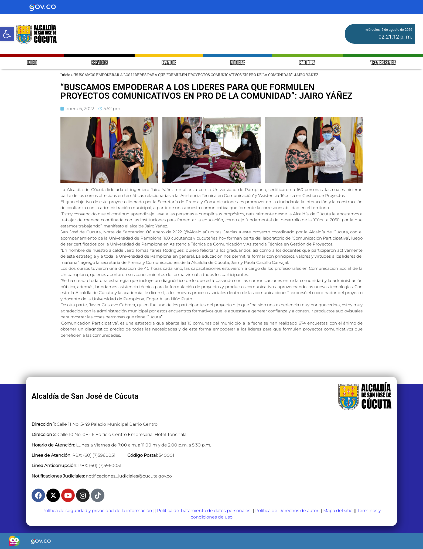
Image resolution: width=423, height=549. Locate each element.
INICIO (32, 63)
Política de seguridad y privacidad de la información (97, 510)
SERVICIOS (99, 63)
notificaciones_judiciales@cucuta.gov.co (129, 476)
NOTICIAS (237, 63)
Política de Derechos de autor (286, 510)
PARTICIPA (307, 63)
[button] (7, 34)
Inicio (65, 74)
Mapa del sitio (338, 510)
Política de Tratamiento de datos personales (203, 510)
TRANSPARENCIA (383, 63)
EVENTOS (169, 63)
